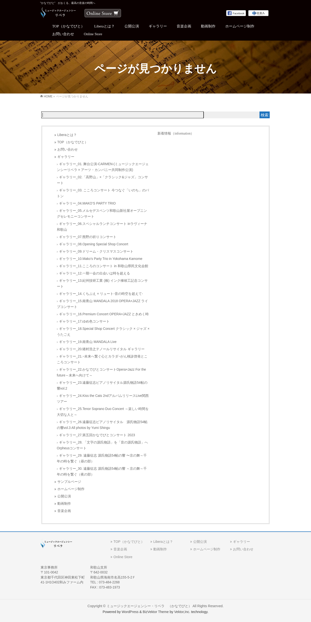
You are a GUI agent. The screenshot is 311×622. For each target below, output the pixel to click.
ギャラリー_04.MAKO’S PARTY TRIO (87, 203)
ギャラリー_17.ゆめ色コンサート (84, 321)
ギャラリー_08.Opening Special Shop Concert (93, 244)
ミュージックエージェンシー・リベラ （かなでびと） (149, 606)
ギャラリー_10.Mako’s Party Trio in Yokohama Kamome (100, 259)
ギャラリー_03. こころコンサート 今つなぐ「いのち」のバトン (103, 193)
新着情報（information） (175, 133)
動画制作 (64, 503)
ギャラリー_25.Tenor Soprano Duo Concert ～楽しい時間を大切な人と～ (103, 412)
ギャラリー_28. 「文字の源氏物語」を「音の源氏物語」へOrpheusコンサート (102, 445)
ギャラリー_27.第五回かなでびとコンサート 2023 (97, 435)
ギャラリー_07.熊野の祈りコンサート (88, 237)
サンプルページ (69, 482)
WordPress (130, 612)
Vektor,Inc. (182, 612)
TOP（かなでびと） (72, 142)
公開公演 (64, 496)
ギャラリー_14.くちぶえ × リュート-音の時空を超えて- (101, 294)
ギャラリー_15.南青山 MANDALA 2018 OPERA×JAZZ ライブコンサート (102, 304)
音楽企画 (64, 511)
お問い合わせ (67, 149)
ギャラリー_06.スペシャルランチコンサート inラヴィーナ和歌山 (102, 226)
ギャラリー (65, 157)
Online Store (122, 557)
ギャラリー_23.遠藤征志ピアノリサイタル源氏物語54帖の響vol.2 (102, 385)
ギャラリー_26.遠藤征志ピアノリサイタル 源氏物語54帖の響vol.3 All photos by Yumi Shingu (102, 425)
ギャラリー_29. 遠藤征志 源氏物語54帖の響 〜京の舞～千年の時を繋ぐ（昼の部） (102, 458)
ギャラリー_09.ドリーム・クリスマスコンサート (96, 251)
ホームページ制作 (71, 489)
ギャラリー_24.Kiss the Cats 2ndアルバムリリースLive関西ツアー (103, 398)
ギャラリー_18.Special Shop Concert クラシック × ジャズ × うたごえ (103, 331)
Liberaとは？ (67, 135)
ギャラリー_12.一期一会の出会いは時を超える (94, 273)
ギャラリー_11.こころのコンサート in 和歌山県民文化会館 (103, 266)
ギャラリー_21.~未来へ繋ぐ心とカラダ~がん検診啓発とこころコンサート (102, 359)
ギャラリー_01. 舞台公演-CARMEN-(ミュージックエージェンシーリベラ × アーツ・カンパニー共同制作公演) (103, 167)
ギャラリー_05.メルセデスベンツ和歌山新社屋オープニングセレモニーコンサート (102, 213)
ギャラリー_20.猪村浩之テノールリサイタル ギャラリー (102, 349)
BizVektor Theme (156, 612)
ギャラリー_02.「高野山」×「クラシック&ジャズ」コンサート (102, 180)
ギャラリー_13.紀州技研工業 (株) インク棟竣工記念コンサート (102, 283)
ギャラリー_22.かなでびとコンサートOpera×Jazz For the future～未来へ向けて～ (101, 372)
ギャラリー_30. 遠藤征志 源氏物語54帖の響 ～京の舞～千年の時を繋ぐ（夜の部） (102, 471)
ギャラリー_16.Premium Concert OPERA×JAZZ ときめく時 (104, 314)
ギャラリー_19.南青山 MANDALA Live (88, 342)
